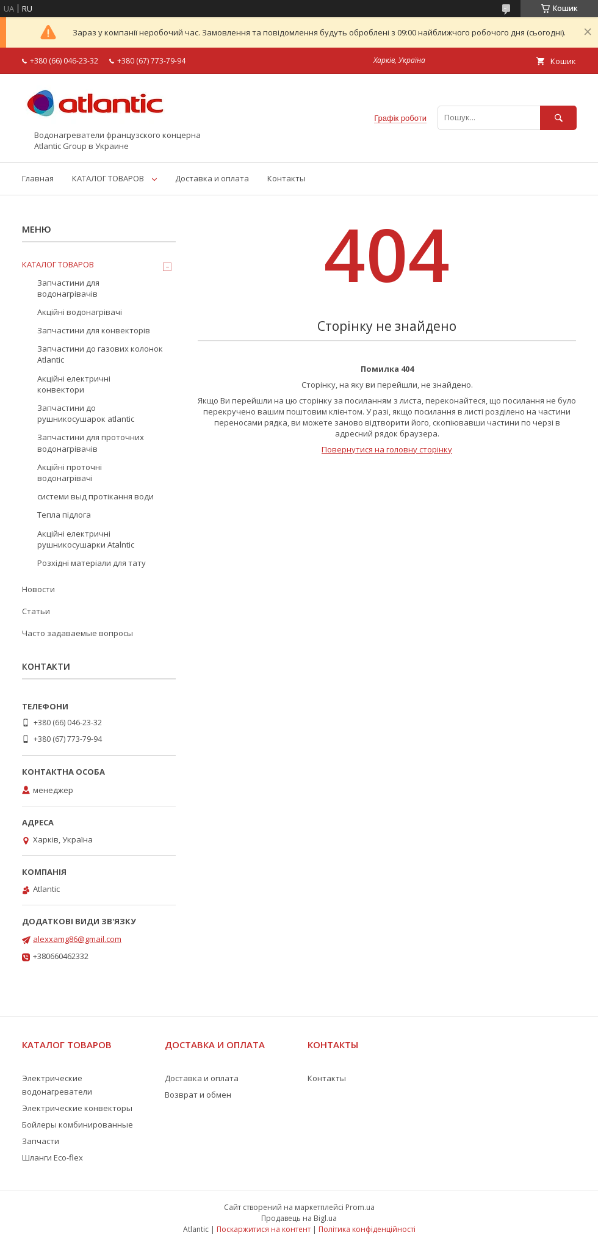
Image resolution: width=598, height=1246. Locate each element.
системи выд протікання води (95, 496)
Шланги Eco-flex (52, 1157)
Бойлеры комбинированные (77, 1124)
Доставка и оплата (212, 178)
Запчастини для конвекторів (93, 330)
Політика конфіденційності (367, 1229)
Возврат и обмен (198, 1094)
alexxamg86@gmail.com (77, 939)
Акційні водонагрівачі (79, 311)
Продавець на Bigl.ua (299, 1218)
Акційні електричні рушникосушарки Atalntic (85, 539)
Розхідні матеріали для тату (91, 562)
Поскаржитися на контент (264, 1229)
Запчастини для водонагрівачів (68, 288)
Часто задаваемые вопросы (77, 633)
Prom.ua (360, 1207)
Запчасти (40, 1141)
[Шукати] (558, 117)
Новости (38, 589)
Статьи (36, 611)
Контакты (286, 178)
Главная (38, 178)
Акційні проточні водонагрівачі (69, 473)
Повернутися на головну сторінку (387, 449)
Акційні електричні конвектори (73, 384)
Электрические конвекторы (77, 1108)
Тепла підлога (64, 514)
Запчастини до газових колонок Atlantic (100, 354)
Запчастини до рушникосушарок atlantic (85, 413)
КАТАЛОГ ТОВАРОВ (108, 178)
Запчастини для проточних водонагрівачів (90, 443)
